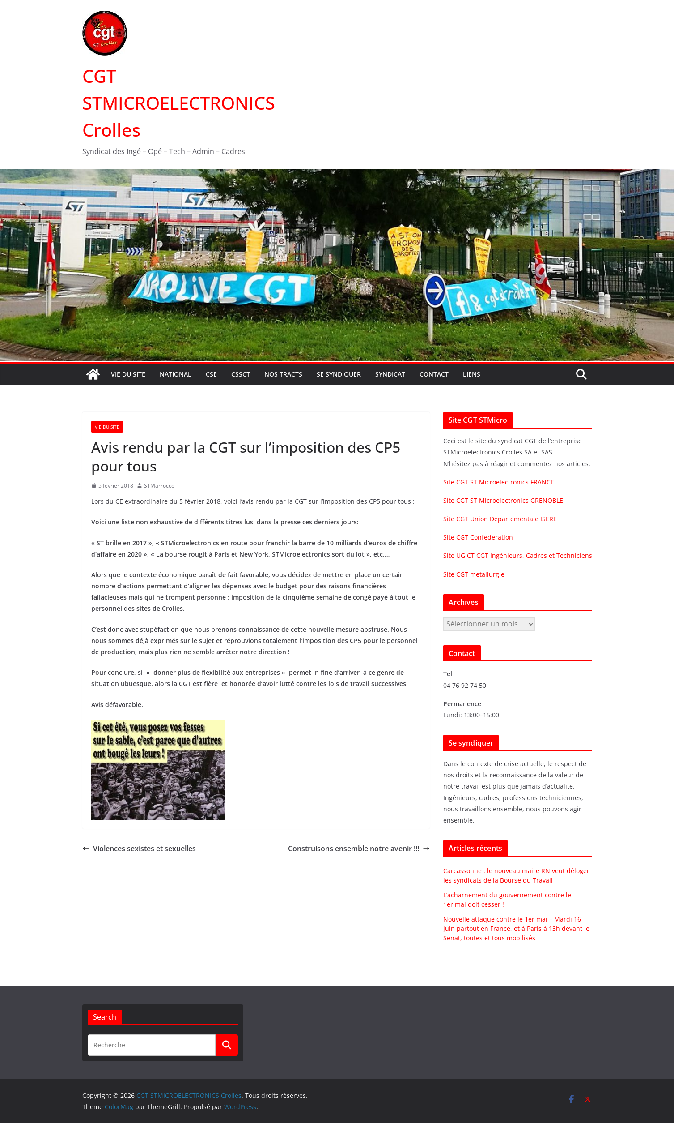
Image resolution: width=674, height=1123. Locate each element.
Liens (471, 374)
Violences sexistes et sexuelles (139, 848)
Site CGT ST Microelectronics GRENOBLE (503, 500)
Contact (434, 374)
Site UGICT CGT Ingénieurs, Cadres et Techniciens (517, 555)
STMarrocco (159, 485)
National (175, 374)
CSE (211, 374)
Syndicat (390, 374)
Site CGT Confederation (478, 537)
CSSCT (240, 374)
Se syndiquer (339, 374)
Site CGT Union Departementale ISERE (500, 518)
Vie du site (128, 374)
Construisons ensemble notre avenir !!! (359, 848)
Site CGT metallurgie (473, 574)
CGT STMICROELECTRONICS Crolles (178, 103)
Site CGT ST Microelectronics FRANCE (498, 482)
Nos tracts (283, 374)
